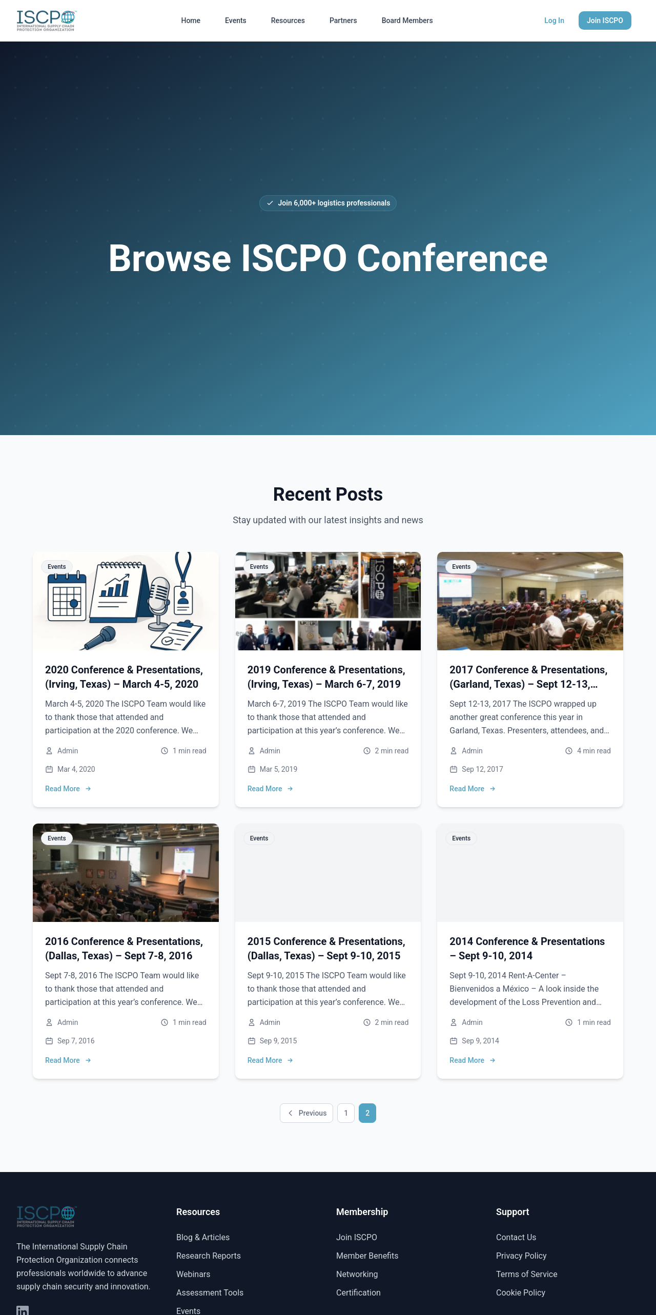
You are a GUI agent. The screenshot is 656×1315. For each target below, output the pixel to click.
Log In (554, 20)
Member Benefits (367, 1256)
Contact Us (516, 1237)
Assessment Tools (209, 1293)
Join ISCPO (605, 20)
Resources (288, 20)
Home (190, 20)
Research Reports (208, 1256)
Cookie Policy (520, 1293)
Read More (68, 789)
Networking (357, 1274)
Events (236, 20)
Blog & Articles (203, 1237)
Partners (343, 20)
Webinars (193, 1274)
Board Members (407, 20)
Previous (306, 1113)
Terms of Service (527, 1274)
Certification (358, 1293)
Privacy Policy (521, 1256)
